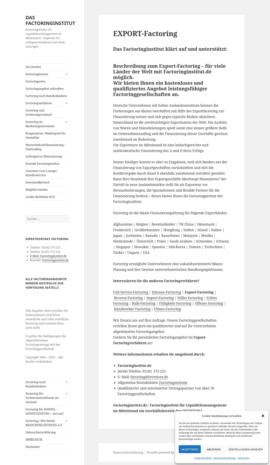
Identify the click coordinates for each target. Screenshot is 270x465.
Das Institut (33, 67)
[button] (263, 416)
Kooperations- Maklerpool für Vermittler (45, 135)
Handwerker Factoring (132, 309)
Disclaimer (32, 447)
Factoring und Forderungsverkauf (38, 112)
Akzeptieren (189, 449)
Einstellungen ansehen (246, 449)
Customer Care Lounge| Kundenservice (41, 173)
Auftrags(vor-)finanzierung (43, 156)
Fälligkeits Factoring (175, 303)
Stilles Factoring (190, 298)
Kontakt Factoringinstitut (42, 164)
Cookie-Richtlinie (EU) (40, 197)
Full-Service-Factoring (130, 292)
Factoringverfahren (38, 103)
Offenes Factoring (209, 303)
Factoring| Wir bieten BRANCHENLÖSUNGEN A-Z (43, 423)
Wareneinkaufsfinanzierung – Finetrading (45, 147)
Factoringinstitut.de (55, 260)
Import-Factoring (160, 298)
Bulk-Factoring (143, 303)
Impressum (243, 458)
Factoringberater (36, 74)
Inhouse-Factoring (166, 292)
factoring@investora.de (149, 377)
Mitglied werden (36, 190)
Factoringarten (35, 81)
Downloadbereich (37, 182)
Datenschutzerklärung (224, 458)
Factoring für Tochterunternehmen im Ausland (42, 398)
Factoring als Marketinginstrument (39, 124)
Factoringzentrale (173, 382)
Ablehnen (214, 449)
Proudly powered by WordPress (168, 452)
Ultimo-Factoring (167, 309)
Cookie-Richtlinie (202, 458)
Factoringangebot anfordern (44, 89)
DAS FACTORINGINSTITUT (50, 20)
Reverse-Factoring (128, 298)
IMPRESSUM (33, 439)
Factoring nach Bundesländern (46, 96)
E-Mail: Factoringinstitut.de (48, 256)
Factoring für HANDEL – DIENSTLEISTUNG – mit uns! (44, 411)
